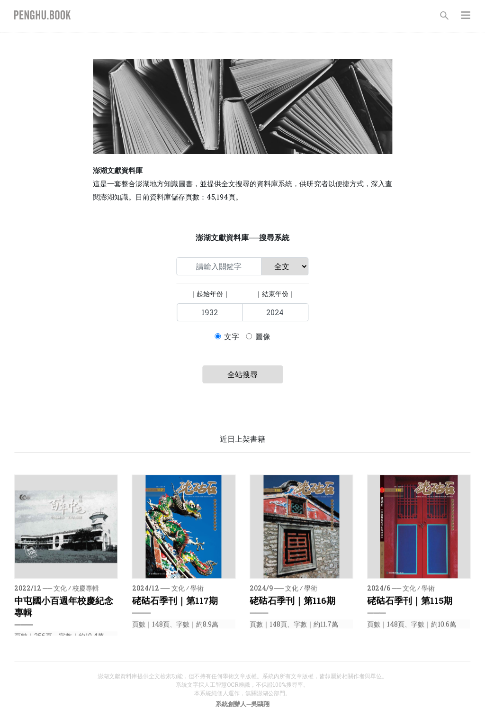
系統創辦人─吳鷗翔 (242, 704)
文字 (231, 336)
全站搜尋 (242, 374)
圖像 (262, 336)
